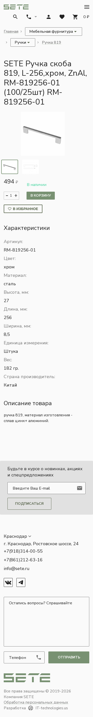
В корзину (41, 195)
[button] (87, 6)
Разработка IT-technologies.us (36, 708)
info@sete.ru (17, 569)
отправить (69, 657)
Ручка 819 (51, 42)
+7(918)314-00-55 (23, 551)
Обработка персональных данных (36, 702)
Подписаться (29, 503)
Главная (11, 31)
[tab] (9, 167)
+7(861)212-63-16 (23, 560)
